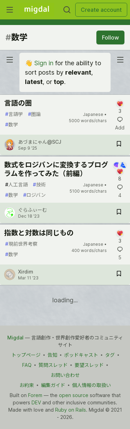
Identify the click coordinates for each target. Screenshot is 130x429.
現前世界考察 (21, 243)
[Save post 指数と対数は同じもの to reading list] (119, 275)
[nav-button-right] (120, 60)
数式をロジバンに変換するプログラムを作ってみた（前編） (56, 169)
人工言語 (16, 184)
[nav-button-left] (10, 60)
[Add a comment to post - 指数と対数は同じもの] (120, 237)
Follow (110, 37)
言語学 (14, 114)
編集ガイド (53, 385)
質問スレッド (53, 365)
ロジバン (34, 195)
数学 (11, 124)
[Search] (67, 10)
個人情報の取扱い (91, 385)
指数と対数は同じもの (38, 233)
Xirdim (25, 272)
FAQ (27, 365)
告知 (52, 355)
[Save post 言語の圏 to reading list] (119, 145)
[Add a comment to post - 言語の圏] (120, 107)
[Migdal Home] (36, 10)
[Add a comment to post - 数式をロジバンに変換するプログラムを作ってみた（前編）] (120, 172)
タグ (110, 355)
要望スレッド (89, 365)
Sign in (43, 63)
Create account (101, 9)
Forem (35, 395)
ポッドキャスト (81, 355)
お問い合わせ (65, 375)
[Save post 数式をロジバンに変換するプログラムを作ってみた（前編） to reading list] (119, 213)
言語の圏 (18, 103)
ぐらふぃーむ (32, 210)
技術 (39, 184)
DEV (36, 402)
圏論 (34, 114)
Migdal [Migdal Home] (15, 337)
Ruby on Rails (70, 410)
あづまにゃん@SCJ (39, 142)
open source (73, 395)
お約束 (26, 385)
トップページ (26, 355)
